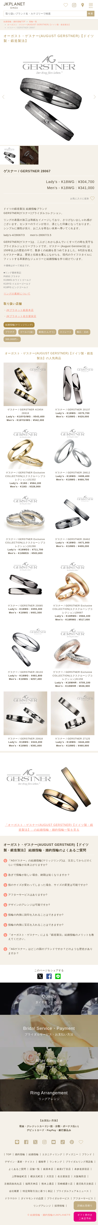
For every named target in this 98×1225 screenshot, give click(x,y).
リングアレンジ (42, 1205)
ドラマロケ (11, 1198)
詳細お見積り (84, 1205)
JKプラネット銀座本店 (20, 310)
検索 (90, 13)
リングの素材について (17, 293)
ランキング (56, 1161)
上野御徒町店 (19, 1176)
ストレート (66, 332)
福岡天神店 (31, 1183)
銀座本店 (48, 1169)
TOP (8, 1154)
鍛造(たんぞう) (47, 332)
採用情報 (60, 1205)
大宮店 (50, 1176)
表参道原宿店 (81, 1169)
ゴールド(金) (26, 332)
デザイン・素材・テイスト (20, 1161)
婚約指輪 (20, 1154)
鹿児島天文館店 (85, 1183)
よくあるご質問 (17, 1169)
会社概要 (14, 1191)
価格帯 (42, 1161)
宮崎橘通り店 (65, 1183)
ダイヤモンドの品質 (32, 1198)
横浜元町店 (36, 1176)
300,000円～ (12, 339)
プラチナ (10, 332)
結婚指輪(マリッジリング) (19, 325)
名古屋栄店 (64, 1176)
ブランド (87, 1154)
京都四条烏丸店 (13, 1183)
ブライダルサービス (58, 1198)
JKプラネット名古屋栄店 (21, 316)
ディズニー (72, 1154)
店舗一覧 (35, 1169)
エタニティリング (52, 1154)
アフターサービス (83, 1198)
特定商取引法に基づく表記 (38, 1191)
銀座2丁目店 (64, 1169)
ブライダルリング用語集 (79, 1161)
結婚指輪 (34, 1154)
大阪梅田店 (80, 1176)
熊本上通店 (47, 1183)
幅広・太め (83, 332)
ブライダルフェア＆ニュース (72, 1191)
